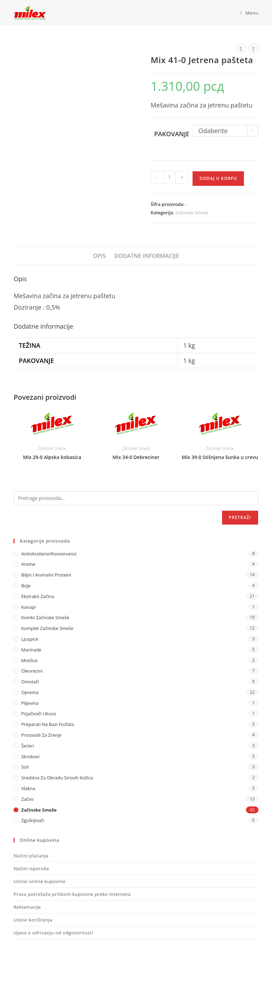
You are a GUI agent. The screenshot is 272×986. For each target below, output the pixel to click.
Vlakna (28, 788)
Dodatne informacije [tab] (146, 256)
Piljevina (30, 703)
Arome (28, 564)
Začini (27, 799)
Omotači (30, 681)
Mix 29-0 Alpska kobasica (52, 457)
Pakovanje (171, 134)
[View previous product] (241, 48)
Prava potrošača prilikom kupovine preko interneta (72, 894)
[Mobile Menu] (246, 13)
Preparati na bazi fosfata (47, 724)
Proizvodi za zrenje (41, 735)
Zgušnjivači (32, 820)
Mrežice (29, 660)
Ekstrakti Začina (37, 596)
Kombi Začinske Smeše (45, 617)
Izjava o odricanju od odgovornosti (53, 932)
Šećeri (27, 746)
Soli (25, 767)
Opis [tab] (99, 256)
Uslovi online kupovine (40, 881)
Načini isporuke (31, 868)
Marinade (31, 650)
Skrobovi (30, 756)
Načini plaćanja (31, 856)
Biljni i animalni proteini (46, 575)
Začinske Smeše (192, 212)
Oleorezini (32, 671)
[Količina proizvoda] (169, 177)
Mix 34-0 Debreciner (135, 457)
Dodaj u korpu (218, 178)
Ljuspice (29, 639)
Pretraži (240, 517)
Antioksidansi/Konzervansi (48, 554)
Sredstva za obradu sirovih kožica (57, 778)
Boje (26, 585)
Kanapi (28, 607)
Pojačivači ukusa (38, 713)
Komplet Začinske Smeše (47, 628)
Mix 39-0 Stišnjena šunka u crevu (220, 457)
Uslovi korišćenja (33, 920)
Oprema (30, 692)
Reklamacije (27, 907)
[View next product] (253, 48)
